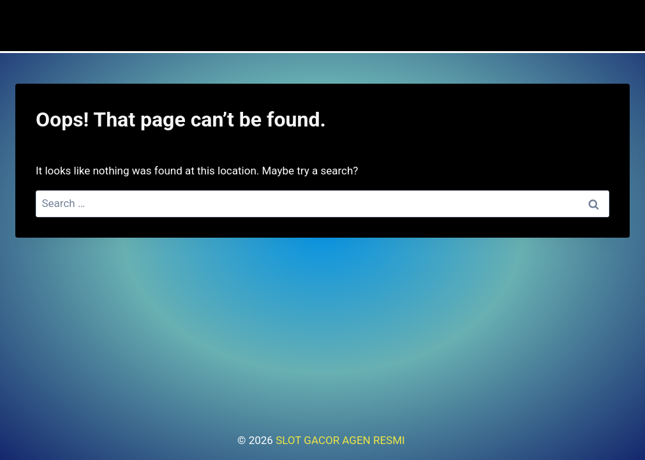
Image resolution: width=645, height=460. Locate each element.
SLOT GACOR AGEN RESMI (342, 440)
